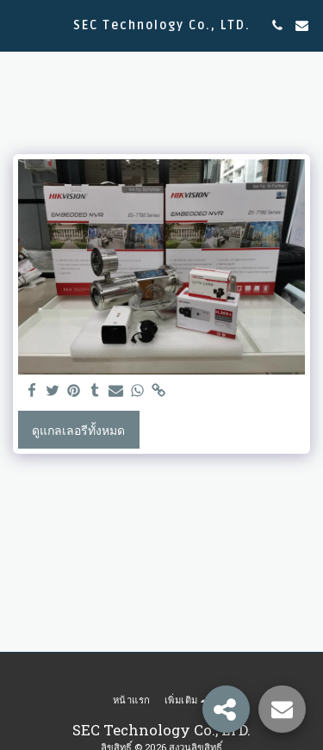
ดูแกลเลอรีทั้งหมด (78, 430)
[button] (19, 25)
